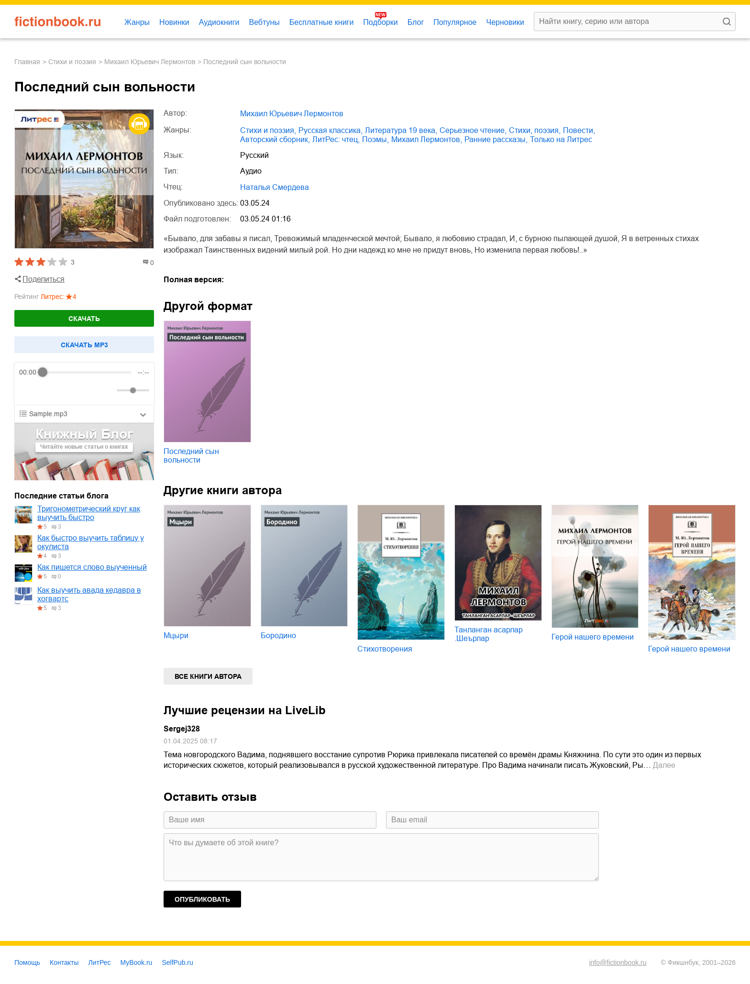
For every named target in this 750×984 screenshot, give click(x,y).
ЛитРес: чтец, (336, 139)
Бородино (278, 635)
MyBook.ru (137, 962)
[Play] (49, 390)
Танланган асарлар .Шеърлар (488, 634)
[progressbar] (87, 372)
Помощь (27, 962)
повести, (579, 130)
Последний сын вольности (191, 455)
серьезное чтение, (473, 130)
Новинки (174, 22)
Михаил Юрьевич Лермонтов (149, 62)
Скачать (84, 318)
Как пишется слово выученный (92, 567)
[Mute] (107, 390)
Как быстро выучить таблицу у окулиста (90, 542)
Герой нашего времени (592, 637)
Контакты (64, 962)
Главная (27, 62)
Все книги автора (208, 676)
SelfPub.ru (177, 962)
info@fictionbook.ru (617, 962)
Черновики (505, 22)
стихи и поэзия (72, 62)
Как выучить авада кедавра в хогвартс (89, 594)
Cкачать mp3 (84, 345)
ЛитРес (99, 962)
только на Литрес (561, 139)
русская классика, (330, 130)
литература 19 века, (401, 130)
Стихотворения (384, 649)
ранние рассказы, (496, 139)
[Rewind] (29, 390)
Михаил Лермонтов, (426, 139)
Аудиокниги (219, 22)
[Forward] (70, 390)
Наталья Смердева (274, 187)
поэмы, (375, 139)
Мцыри (176, 635)
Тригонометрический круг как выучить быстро (88, 513)
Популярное (454, 22)
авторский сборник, (275, 139)
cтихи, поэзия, (535, 130)
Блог (416, 22)
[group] (84, 384)
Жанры (137, 22)
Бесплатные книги (321, 22)
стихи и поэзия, (268, 130)
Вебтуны (264, 22)
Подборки (380, 22)
